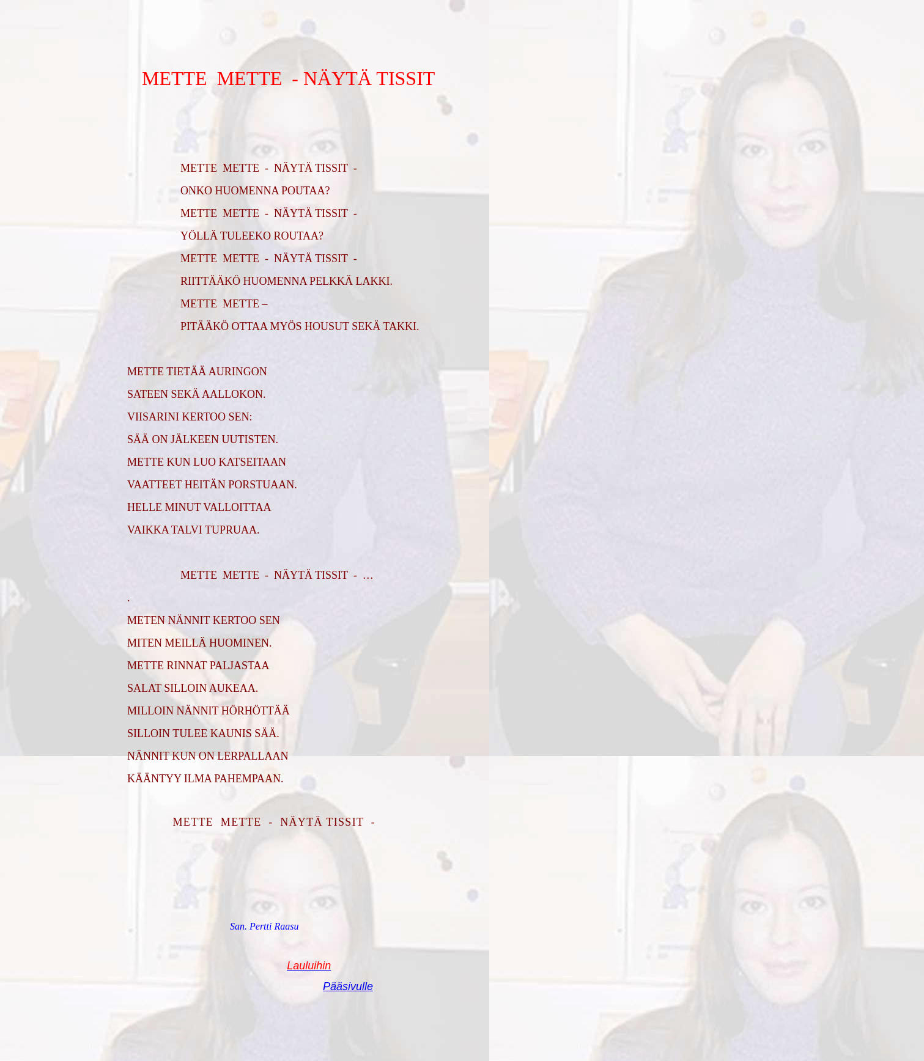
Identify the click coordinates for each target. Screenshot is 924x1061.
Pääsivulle (348, 986)
